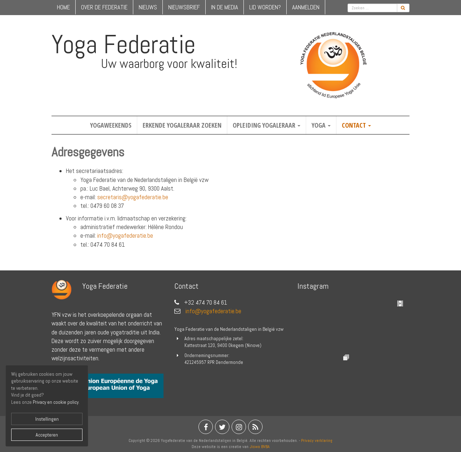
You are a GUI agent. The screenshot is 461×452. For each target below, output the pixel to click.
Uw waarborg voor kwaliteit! (169, 63)
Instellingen (47, 419)
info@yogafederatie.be (125, 235)
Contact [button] (356, 125)
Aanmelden (305, 7)
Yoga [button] (321, 125)
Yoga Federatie (124, 44)
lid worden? (265, 7)
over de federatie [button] (104, 7)
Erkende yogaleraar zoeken (182, 125)
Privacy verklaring (316, 440)
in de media (224, 7)
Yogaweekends (110, 125)
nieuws (148, 7)
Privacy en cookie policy (56, 402)
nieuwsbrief (184, 7)
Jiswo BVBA (260, 446)
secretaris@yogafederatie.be (132, 197)
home (63, 7)
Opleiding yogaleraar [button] (266, 125)
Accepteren (47, 435)
